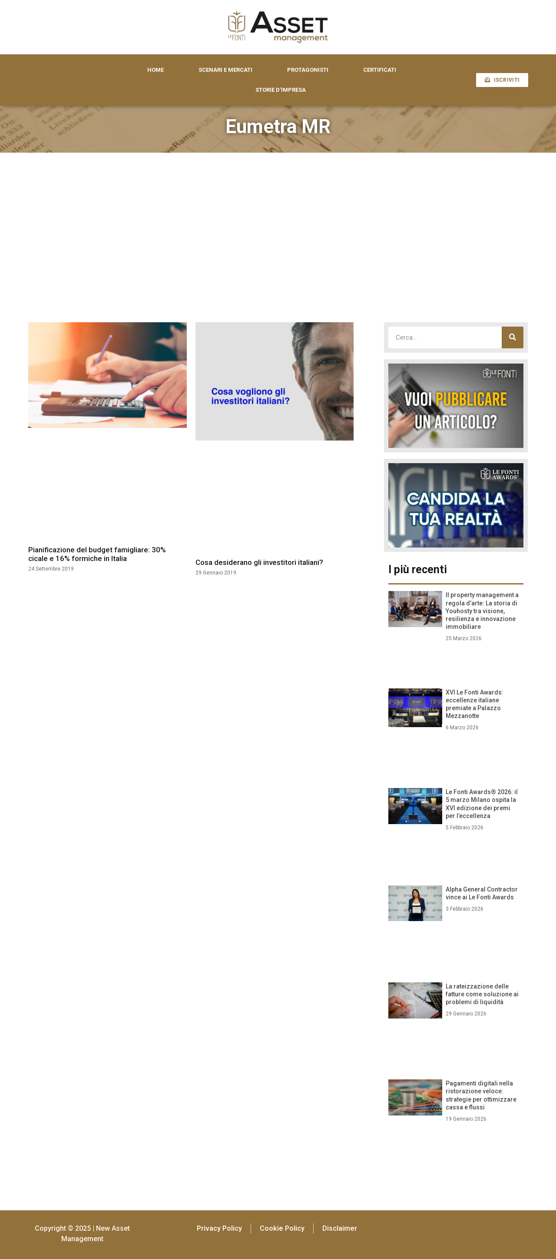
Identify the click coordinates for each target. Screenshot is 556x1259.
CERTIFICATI (379, 70)
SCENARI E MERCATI (225, 70)
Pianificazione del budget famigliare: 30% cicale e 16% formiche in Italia (97, 554)
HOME (155, 70)
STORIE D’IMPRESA (280, 90)
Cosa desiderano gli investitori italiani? (259, 562)
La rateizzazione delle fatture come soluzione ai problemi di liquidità (482, 994)
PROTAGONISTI (307, 70)
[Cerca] (512, 337)
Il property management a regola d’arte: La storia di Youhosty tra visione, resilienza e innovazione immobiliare (482, 610)
